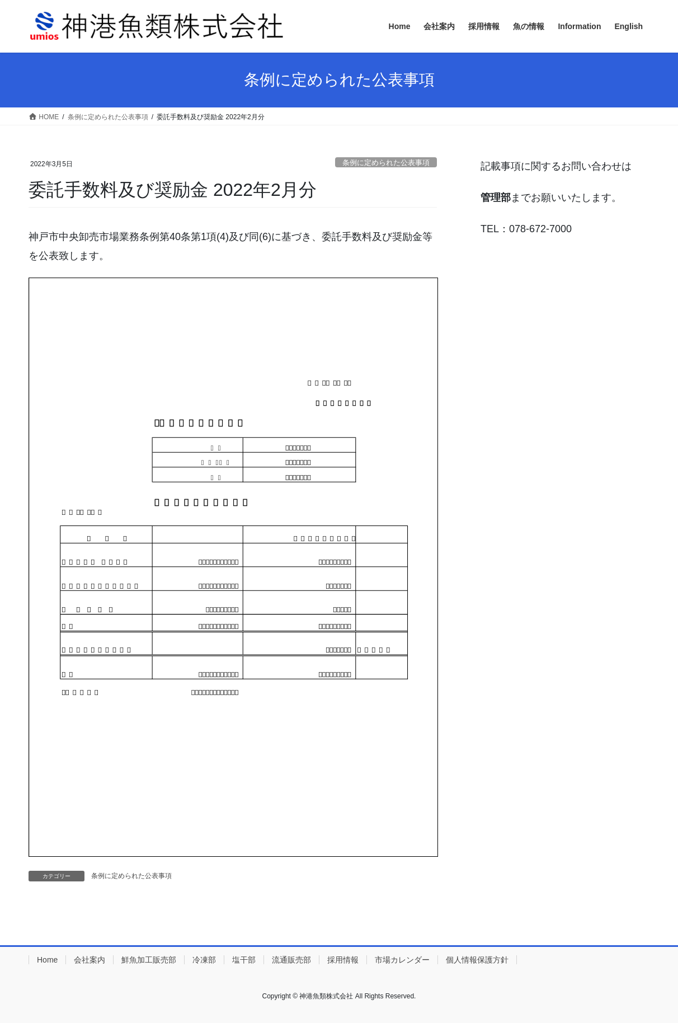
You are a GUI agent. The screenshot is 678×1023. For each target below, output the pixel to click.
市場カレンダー (402, 959)
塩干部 (244, 959)
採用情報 (343, 959)
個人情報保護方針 (477, 959)
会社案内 (89, 959)
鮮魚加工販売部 (148, 959)
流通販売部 (291, 959)
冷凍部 (204, 959)
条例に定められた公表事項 (386, 162)
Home (47, 959)
